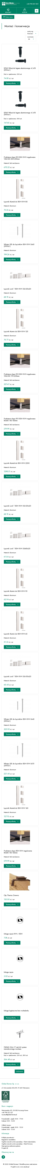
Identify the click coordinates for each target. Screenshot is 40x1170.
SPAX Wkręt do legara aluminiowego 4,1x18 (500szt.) (20, 114)
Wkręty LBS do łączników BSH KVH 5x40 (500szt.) (19, 720)
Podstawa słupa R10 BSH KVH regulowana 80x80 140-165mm (19, 419)
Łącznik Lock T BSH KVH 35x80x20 (17, 548)
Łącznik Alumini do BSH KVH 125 (16, 331)
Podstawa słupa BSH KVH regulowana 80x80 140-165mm (18, 852)
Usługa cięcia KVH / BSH (13, 934)
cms (18, 1167)
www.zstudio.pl (24, 1167)
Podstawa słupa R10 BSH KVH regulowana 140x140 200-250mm (19, 158)
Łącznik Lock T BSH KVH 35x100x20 (17, 676)
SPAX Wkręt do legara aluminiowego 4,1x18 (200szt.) (20, 69)
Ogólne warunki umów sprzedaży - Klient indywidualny (19, 1142)
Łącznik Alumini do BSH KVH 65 (15, 634)
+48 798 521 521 (32, 4)
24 (31, 39)
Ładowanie (19, 1071)
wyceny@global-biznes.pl (9, 1115)
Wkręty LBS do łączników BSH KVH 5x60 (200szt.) (19, 245)
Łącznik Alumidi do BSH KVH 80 (16, 201)
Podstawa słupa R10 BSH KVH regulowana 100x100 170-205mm (19, 375)
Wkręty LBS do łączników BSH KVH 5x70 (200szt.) (19, 764)
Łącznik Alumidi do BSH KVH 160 (16, 808)
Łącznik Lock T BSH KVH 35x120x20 (17, 289)
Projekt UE (5, 1148)
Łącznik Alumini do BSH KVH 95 (15, 591)
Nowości (31, 34)
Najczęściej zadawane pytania (11, 1146)
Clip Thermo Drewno (11, 895)
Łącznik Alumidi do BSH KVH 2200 (17, 463)
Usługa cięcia (8, 972)
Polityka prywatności (8, 1137)
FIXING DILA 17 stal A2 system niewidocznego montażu (15, 1048)
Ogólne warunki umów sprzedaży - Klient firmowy (17, 1144)
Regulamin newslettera (8, 1140)
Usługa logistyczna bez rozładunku (16, 1010)
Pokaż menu (8, 17)
